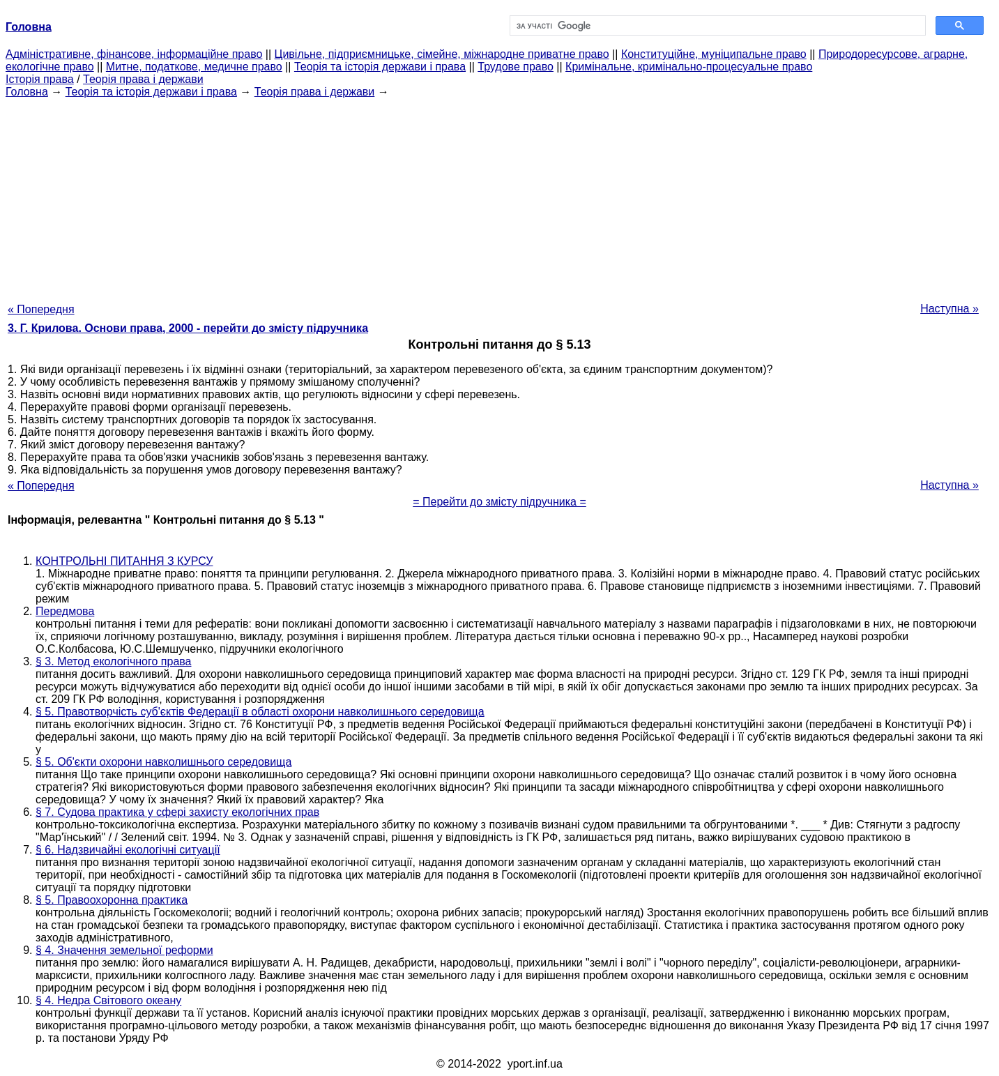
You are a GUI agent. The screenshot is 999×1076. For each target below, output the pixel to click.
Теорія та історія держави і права (380, 67)
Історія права (40, 79)
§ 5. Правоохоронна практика (112, 900)
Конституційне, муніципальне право (714, 54)
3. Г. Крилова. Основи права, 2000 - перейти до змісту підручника (188, 328)
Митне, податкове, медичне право (194, 67)
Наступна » (949, 309)
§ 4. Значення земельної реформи (124, 950)
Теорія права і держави (143, 79)
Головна (27, 92)
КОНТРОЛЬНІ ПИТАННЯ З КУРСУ (124, 561)
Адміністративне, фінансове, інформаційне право (134, 54)
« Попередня (41, 309)
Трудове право (516, 67)
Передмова (65, 611)
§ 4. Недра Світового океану (108, 1000)
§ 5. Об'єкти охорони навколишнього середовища (163, 762)
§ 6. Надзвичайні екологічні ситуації (128, 850)
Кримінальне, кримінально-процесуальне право (688, 67)
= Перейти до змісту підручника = (499, 502)
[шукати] (717, 26)
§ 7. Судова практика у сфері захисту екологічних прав (177, 812)
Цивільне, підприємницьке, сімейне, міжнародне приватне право (442, 54)
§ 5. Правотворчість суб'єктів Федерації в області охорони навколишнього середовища (260, 712)
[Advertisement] (500, 196)
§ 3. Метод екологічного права (114, 661)
